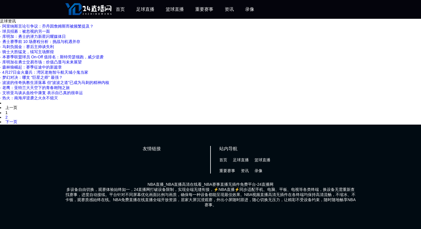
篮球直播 (175, 9)
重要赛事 (204, 9)
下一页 (11, 121)
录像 (249, 9)
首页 (120, 9)
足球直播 (145, 9)
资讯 (229, 9)
